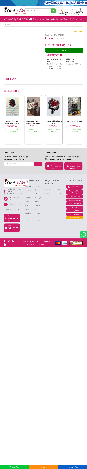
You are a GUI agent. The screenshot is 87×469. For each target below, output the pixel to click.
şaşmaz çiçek (38, 221)
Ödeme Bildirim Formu (74, 192)
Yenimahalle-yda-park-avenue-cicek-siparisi (38, 205)
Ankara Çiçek (27, 194)
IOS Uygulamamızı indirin (73, 166)
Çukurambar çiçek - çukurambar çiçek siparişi (28, 209)
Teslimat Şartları (75, 200)
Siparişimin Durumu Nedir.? (52, 189)
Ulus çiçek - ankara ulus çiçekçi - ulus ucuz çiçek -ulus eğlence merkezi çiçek (28, 205)
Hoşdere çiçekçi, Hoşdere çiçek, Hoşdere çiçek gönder (28, 213)
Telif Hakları (74, 207)
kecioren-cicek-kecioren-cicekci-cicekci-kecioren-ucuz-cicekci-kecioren (28, 221)
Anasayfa (8, 24)
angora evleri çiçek (37, 201)
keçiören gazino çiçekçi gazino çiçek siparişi (38, 209)
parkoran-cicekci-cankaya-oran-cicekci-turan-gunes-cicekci (28, 190)
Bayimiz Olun (74, 218)
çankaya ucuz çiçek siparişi (28, 186)
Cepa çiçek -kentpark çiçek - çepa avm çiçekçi (28, 201)
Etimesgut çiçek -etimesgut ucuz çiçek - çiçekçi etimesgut (38, 190)
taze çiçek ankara (37, 217)
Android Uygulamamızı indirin (54, 166)
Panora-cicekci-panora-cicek (38, 186)
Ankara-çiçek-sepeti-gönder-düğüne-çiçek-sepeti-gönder (38, 213)
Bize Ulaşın (74, 214)
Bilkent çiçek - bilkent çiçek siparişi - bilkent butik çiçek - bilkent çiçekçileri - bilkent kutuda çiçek (38, 194)
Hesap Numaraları (74, 197)
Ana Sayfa (8, 19)
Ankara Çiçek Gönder (27, 217)
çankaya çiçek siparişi (38, 198)
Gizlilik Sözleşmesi (74, 204)
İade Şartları (74, 211)
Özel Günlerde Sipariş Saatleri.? (53, 193)
